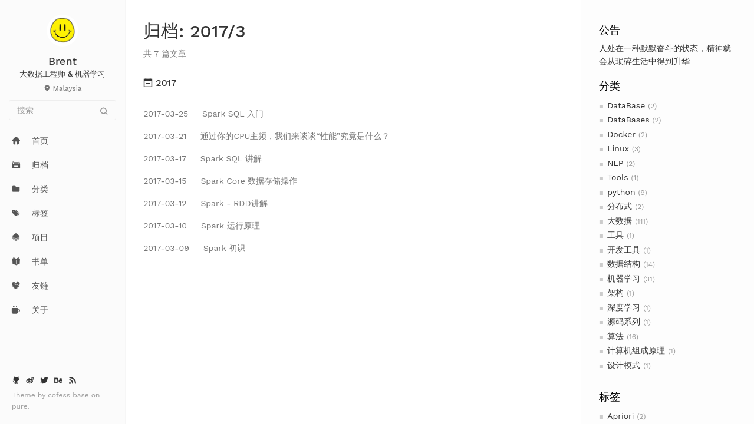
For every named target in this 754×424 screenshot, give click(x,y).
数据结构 (623, 264)
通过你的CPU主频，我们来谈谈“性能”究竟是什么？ (266, 136)
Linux (618, 148)
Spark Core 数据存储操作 (220, 181)
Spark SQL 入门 (203, 113)
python (621, 192)
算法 (615, 336)
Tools (617, 177)
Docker (621, 134)
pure (20, 406)
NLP (615, 163)
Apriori (620, 415)
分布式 (619, 206)
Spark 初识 (194, 248)
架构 (615, 292)
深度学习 (623, 307)
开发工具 (623, 249)
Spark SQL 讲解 (202, 158)
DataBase (626, 105)
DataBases (628, 119)
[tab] (353, 83)
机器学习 (623, 278)
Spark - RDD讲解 (205, 203)
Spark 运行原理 (201, 225)
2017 (159, 82)
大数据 (619, 221)
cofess (60, 395)
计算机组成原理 (636, 350)
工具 (615, 235)
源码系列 (623, 321)
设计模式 (623, 365)
